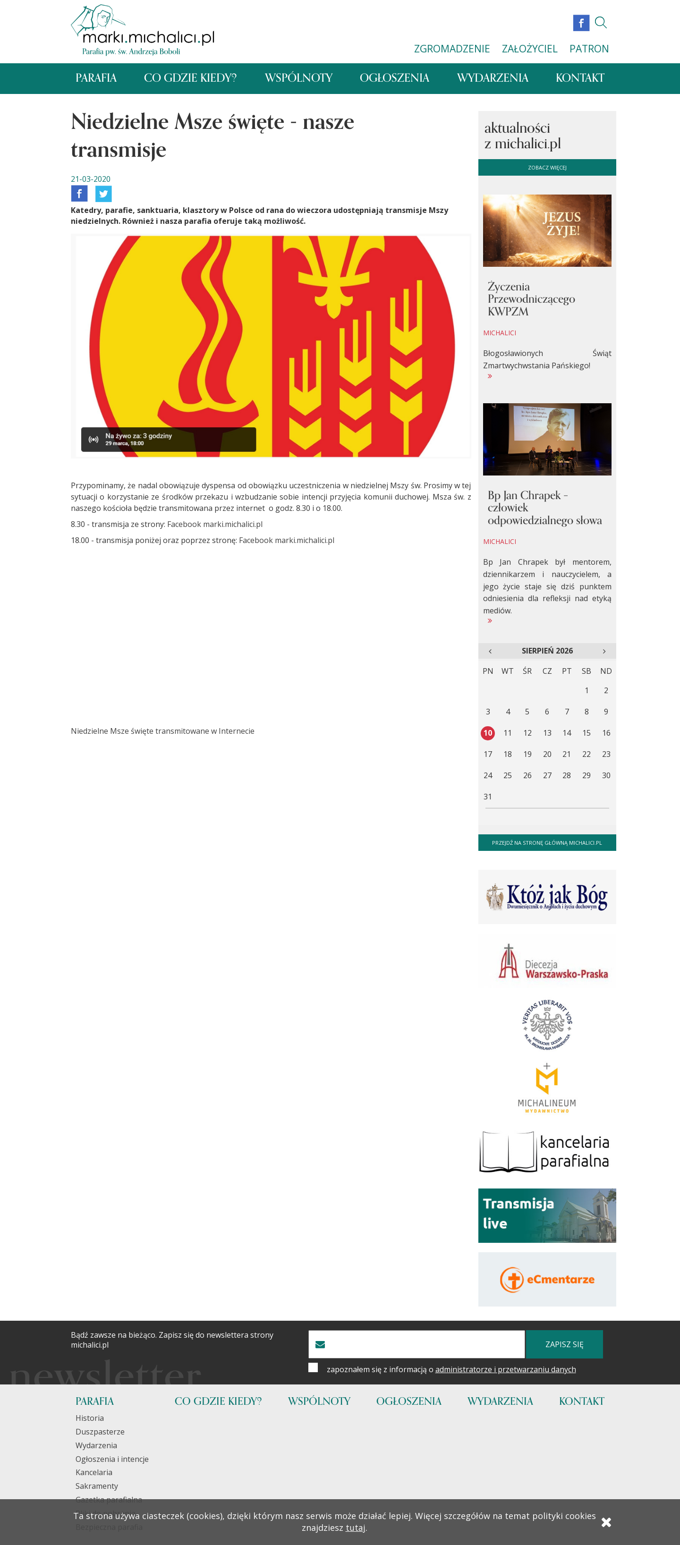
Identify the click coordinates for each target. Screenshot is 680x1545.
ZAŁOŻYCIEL (530, 48)
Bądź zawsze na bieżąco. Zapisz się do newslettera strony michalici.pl (172, 1341)
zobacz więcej (547, 167)
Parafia (96, 79)
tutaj (356, 1529)
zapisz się (564, 1345)
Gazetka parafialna (109, 1500)
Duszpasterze (100, 1432)
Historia (90, 1419)
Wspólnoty (298, 79)
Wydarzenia (492, 79)
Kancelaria (94, 1473)
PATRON (589, 48)
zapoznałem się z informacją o (451, 1370)
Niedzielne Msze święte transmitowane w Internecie (163, 732)
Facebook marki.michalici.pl (215, 525)
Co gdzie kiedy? (190, 79)
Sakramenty (97, 1487)
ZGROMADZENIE (452, 48)
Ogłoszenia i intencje (112, 1459)
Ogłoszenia (394, 79)
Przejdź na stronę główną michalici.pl (547, 843)
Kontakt (580, 79)
